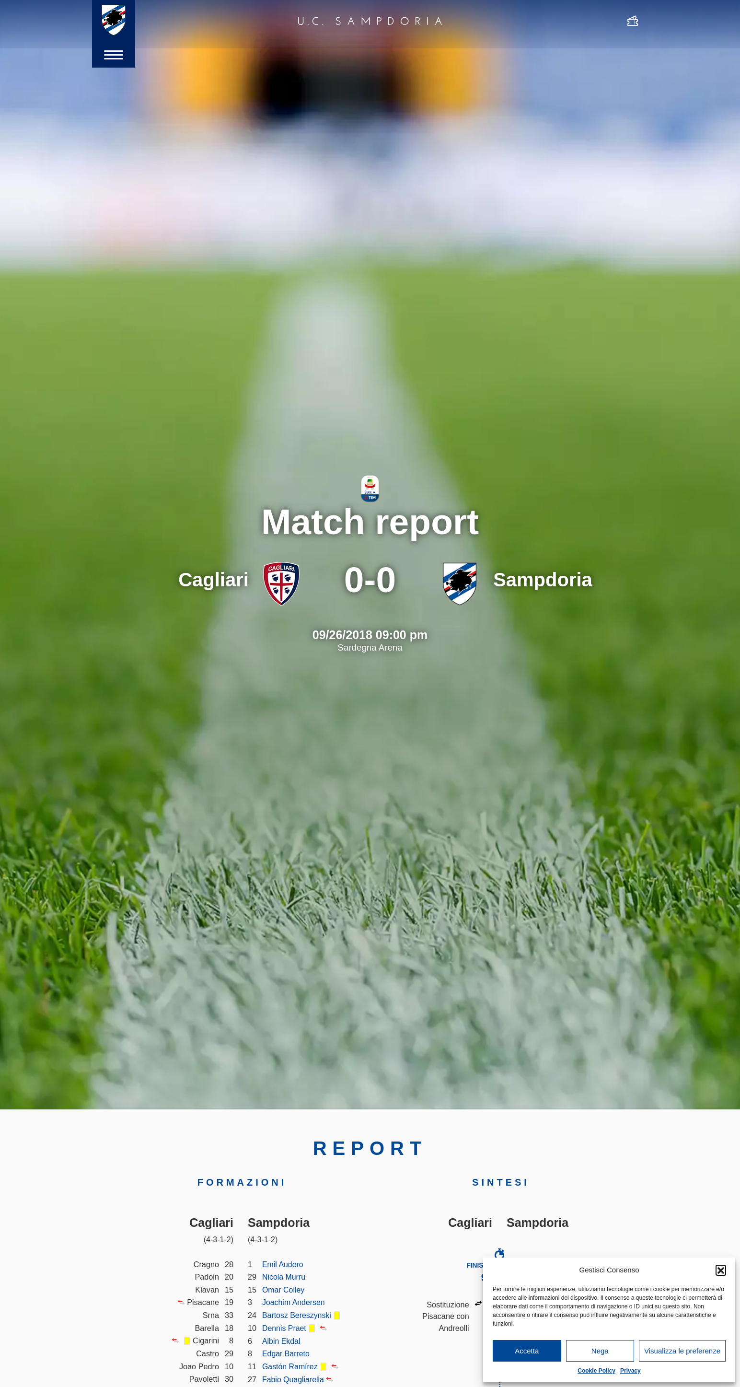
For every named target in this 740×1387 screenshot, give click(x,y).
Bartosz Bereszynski (297, 1315)
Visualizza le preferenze (682, 1351)
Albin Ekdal (281, 1341)
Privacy (630, 1370)
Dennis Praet (284, 1328)
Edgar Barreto (286, 1353)
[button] (721, 1270)
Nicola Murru (284, 1276)
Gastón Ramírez (290, 1366)
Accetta (527, 1351)
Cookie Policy (596, 1370)
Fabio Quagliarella (293, 1379)
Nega (600, 1351)
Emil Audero (283, 1264)
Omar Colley (283, 1289)
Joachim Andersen (294, 1302)
